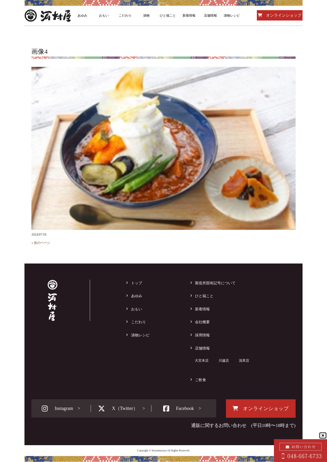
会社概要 (202, 322)
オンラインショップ (279, 15)
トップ (136, 283)
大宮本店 (202, 360)
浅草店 (244, 360)
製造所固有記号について (215, 283)
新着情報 (202, 309)
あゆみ (136, 296)
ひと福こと (204, 296)
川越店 (224, 360)
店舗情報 (202, 348)
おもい (136, 309)
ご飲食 (200, 380)
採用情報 (202, 335)
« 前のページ (40, 243)
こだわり (138, 322)
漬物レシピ (140, 335)
